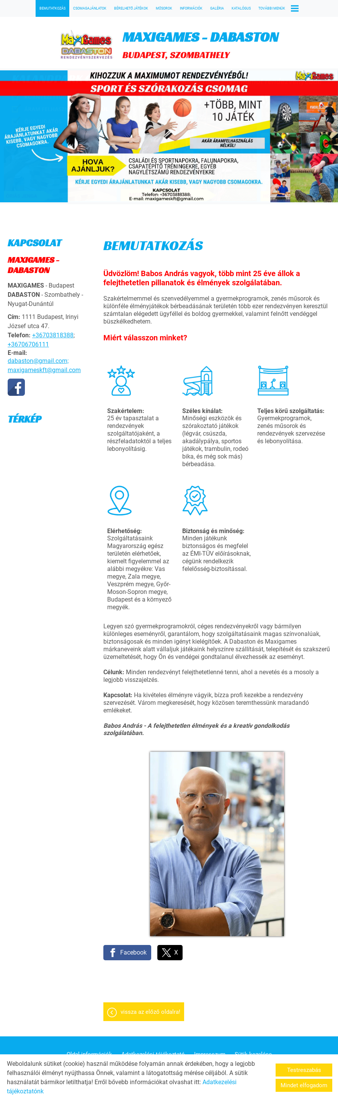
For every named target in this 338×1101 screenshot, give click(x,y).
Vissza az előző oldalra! (150, 1011)
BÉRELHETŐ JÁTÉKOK (131, 8)
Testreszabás (304, 1070)
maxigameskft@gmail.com (44, 370)
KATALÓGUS (241, 8)
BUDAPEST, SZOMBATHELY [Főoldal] (200, 44)
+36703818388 (52, 335)
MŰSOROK (164, 8)
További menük (278, 8)
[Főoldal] (87, 44)
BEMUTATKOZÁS (52, 8)
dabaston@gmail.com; (38, 360)
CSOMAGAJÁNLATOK (89, 8)
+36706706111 (28, 344)
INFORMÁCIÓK (191, 8)
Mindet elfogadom (304, 1085)
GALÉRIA (217, 8)
